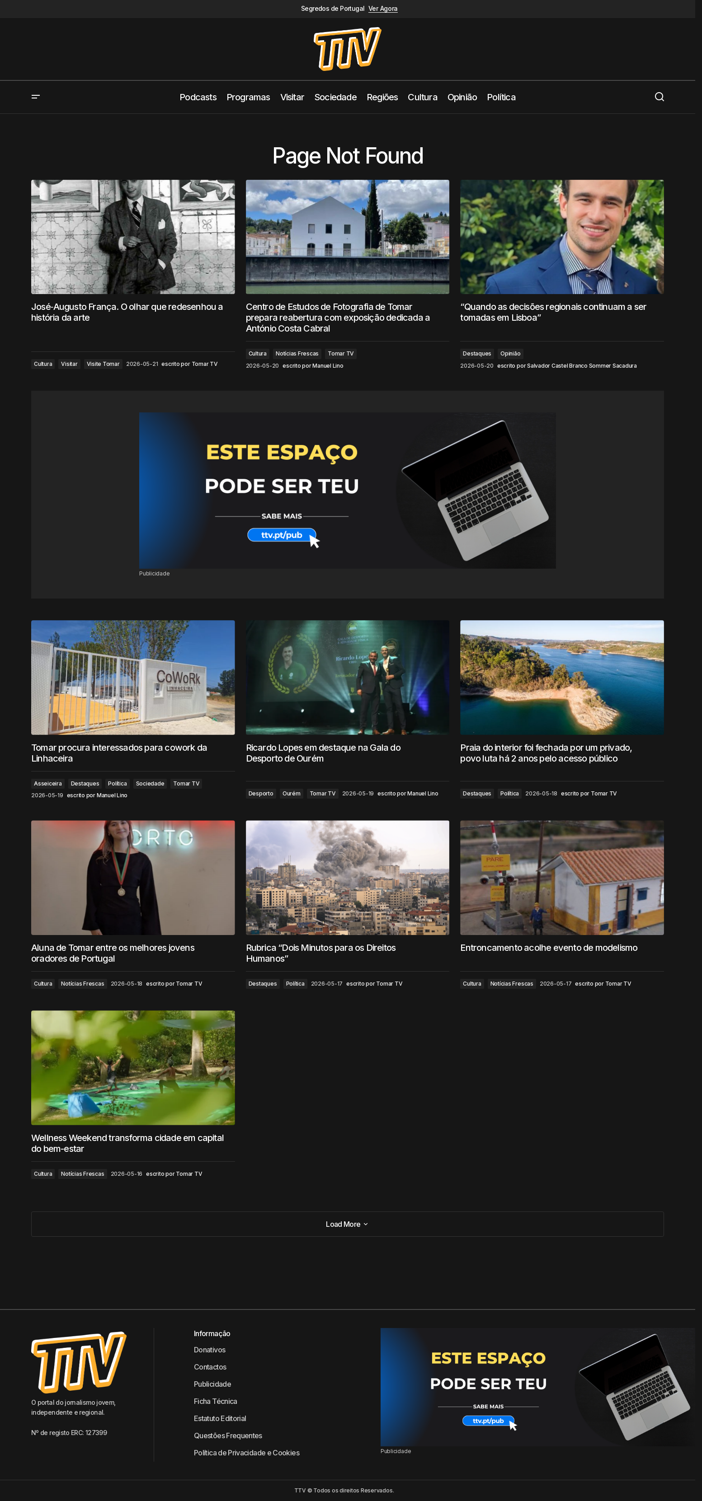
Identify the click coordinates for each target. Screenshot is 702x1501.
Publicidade (212, 1384)
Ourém (292, 793)
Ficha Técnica (215, 1401)
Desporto (261, 793)
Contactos (210, 1366)
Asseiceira (48, 783)
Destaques (477, 353)
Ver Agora (383, 8)
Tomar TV (341, 353)
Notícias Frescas (297, 353)
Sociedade (150, 783)
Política (117, 783)
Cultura (43, 363)
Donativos (209, 1349)
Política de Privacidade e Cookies (246, 1452)
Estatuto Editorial (220, 1418)
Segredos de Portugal (333, 8)
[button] (36, 97)
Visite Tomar (103, 363)
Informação (212, 1333)
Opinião (510, 353)
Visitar (69, 363)
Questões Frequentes (228, 1435)
